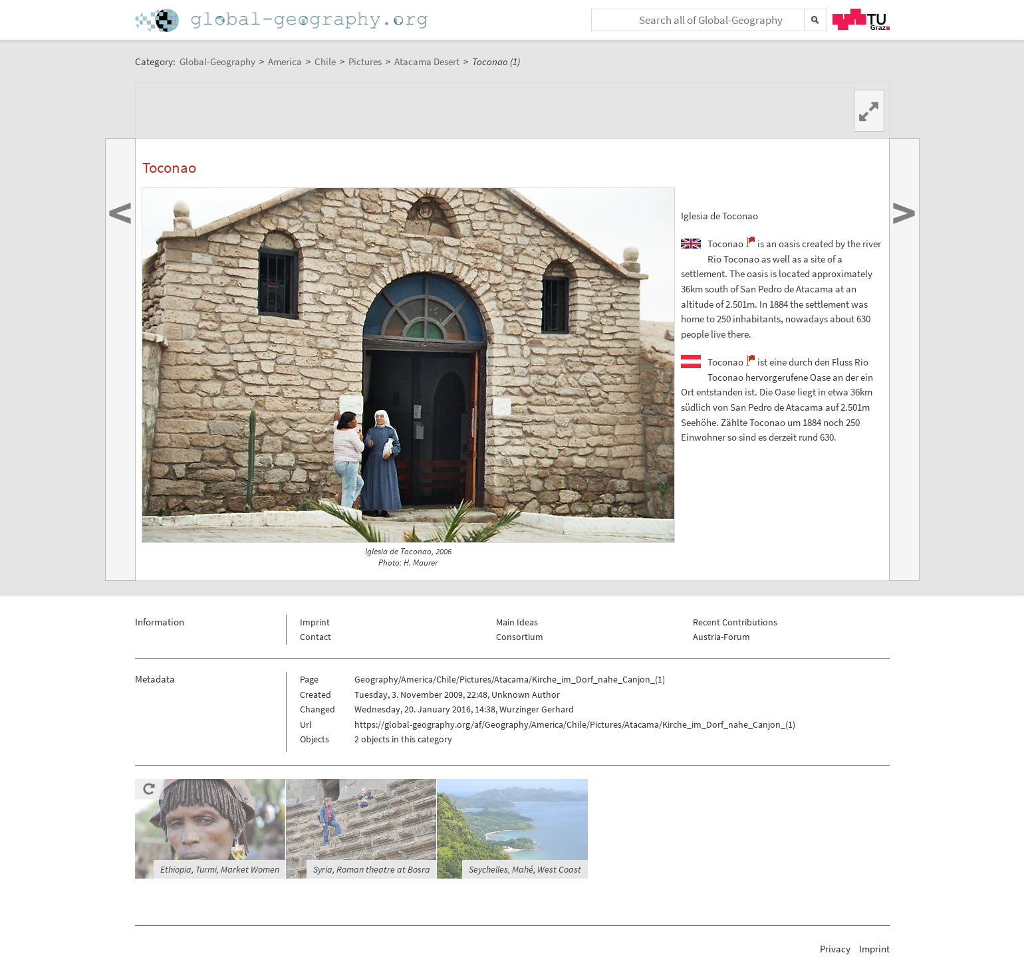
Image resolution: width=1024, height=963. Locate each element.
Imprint (315, 622)
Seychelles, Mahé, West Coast (525, 869)
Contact (315, 637)
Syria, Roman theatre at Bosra (371, 869)
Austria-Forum (721, 637)
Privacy (835, 948)
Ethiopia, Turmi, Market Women (219, 869)
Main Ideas (517, 622)
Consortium (519, 637)
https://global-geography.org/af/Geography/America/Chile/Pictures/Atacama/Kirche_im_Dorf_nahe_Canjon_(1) (574, 724)
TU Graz (861, 19)
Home (282, 20)
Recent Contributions (735, 622)
